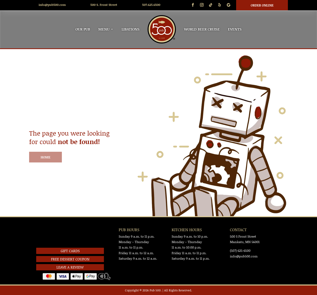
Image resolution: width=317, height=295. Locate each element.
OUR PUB (82, 29)
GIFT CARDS (70, 250)
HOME (45, 157)
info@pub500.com (52, 4)
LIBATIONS (130, 29)
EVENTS (235, 29)
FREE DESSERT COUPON (70, 259)
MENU (103, 29)
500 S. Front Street (103, 4)
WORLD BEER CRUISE (202, 29)
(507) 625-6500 (240, 250)
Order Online (262, 5)
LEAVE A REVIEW (70, 267)
